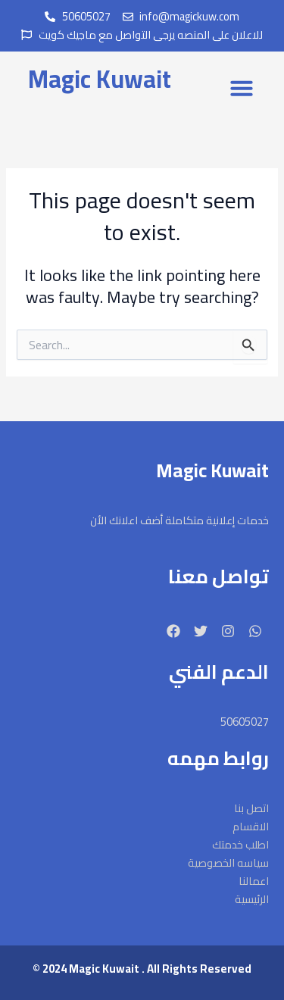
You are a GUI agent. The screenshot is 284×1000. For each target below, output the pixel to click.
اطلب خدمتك (240, 845)
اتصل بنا (251, 808)
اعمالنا (254, 881)
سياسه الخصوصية (228, 863)
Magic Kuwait (99, 79)
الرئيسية (252, 899)
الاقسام (251, 826)
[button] (241, 88)
